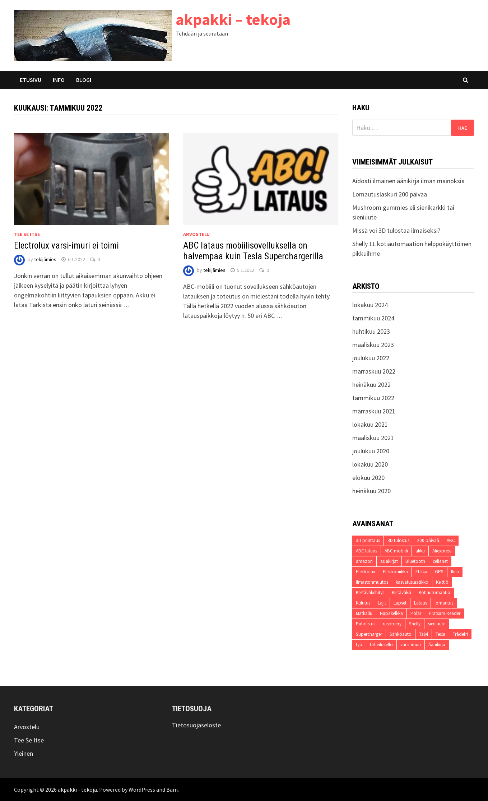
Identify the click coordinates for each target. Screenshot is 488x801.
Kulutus (363, 603)
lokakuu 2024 (370, 305)
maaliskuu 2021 (373, 438)
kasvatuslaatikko (412, 582)
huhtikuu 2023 (371, 331)
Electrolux (365, 572)
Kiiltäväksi (401, 592)
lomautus (443, 603)
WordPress (142, 789)
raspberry (392, 624)
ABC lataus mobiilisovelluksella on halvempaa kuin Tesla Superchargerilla (253, 250)
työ (359, 645)
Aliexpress (441, 551)
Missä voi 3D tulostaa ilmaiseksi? (396, 230)
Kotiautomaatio (434, 592)
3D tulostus (398, 540)
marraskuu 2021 (373, 411)
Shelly (414, 624)
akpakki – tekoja (233, 19)
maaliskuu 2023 (373, 345)
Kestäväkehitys (370, 592)
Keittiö (442, 582)
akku (420, 551)
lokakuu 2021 (370, 424)
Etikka (421, 572)
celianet (440, 561)
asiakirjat (389, 561)
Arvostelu (196, 234)
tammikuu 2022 (373, 398)
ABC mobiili (396, 551)
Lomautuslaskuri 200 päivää (389, 194)
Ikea (455, 572)
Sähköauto (401, 634)
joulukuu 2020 (370, 451)
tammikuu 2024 (373, 318)
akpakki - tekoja (77, 789)
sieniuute (436, 624)
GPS (439, 572)
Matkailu (364, 613)
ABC (451, 540)
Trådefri (460, 634)
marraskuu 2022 (373, 371)
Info (59, 79)
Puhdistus (365, 624)
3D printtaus (368, 540)
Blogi (83, 79)
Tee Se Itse (27, 234)
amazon (364, 561)
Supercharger (369, 634)
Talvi (423, 634)
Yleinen (23, 753)
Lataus (420, 603)
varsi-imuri (410, 645)
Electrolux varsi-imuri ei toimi (66, 245)
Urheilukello (381, 645)
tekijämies (45, 259)
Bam (172, 789)
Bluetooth (415, 561)
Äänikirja (436, 645)
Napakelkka (391, 613)
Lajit (382, 603)
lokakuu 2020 (370, 464)
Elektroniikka (395, 572)
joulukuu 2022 (370, 358)
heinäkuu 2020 (371, 491)
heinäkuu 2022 (371, 384)
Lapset (400, 603)
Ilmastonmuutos (372, 582)
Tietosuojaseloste (196, 725)
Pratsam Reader (444, 613)
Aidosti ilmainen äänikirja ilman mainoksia (408, 181)
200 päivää (428, 540)
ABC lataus (366, 551)
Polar (415, 613)
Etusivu (30, 79)
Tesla (440, 634)
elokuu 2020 (368, 477)
